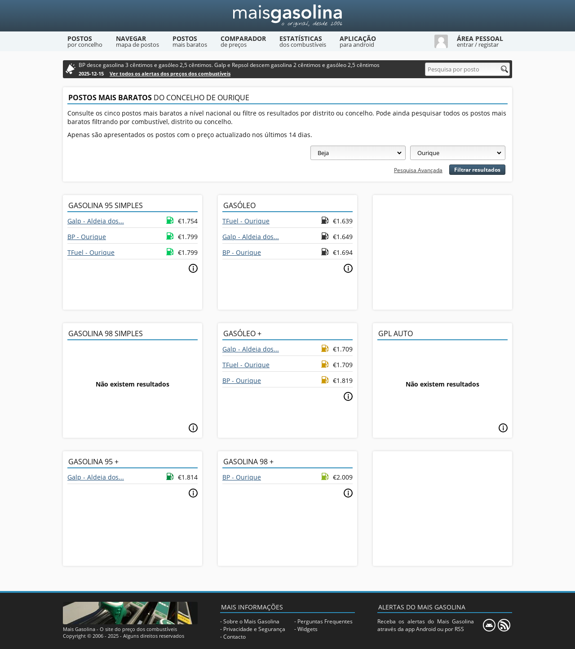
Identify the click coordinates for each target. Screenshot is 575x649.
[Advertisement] (442, 251)
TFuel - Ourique (91, 252)
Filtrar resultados (477, 169)
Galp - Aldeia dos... (95, 221)
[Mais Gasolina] (287, 15)
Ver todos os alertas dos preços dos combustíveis (170, 73)
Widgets (307, 629)
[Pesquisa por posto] (467, 69)
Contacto (234, 636)
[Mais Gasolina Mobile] (489, 625)
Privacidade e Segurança (254, 629)
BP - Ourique (86, 236)
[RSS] (504, 625)
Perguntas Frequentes (325, 621)
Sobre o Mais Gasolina (251, 621)
